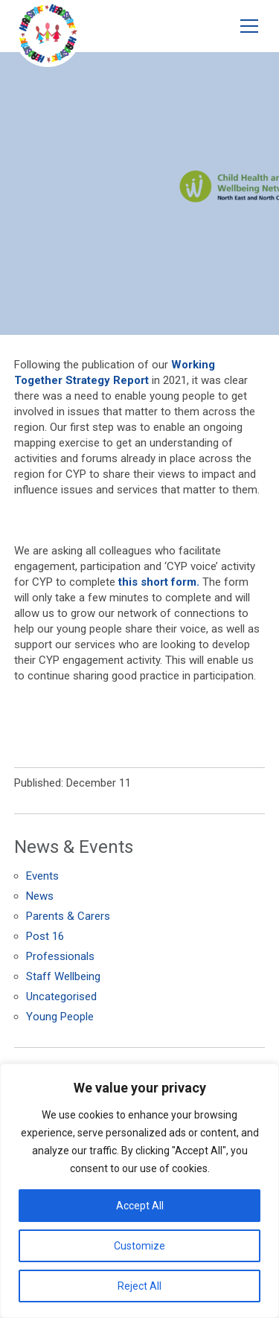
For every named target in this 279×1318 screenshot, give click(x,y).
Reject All (139, 1286)
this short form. (158, 582)
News (40, 896)
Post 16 (45, 936)
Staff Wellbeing (63, 976)
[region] (139, 1190)
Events (42, 876)
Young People (60, 1016)
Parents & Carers (68, 916)
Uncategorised (61, 996)
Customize (139, 1246)
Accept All (140, 1206)
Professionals (60, 956)
